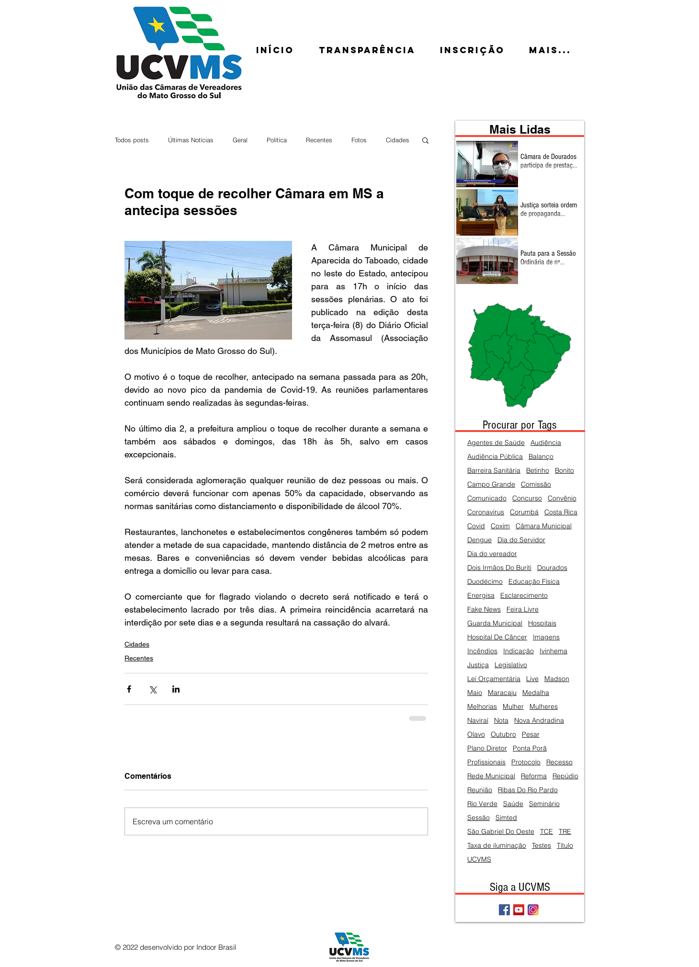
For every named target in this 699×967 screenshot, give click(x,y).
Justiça (478, 665)
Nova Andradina (539, 721)
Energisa (481, 596)
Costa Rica (560, 512)
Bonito (564, 470)
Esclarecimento (524, 596)
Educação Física (534, 582)
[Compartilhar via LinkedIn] (175, 689)
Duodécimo (485, 582)
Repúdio (565, 776)
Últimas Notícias (191, 140)
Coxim (500, 526)
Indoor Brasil (216, 947)
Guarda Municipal (494, 623)
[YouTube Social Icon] (518, 909)
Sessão (478, 818)
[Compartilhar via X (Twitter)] (152, 689)
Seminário (544, 804)
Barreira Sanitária (493, 470)
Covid (476, 526)
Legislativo (511, 665)
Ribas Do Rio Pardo (528, 790)
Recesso (559, 762)
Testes (541, 846)
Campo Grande (491, 484)
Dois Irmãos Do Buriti (499, 568)
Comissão (536, 484)
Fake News (484, 609)
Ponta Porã (530, 748)
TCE (546, 832)
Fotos (359, 140)
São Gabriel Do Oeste (500, 832)
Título (565, 846)
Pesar (531, 734)
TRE (565, 832)
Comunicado (487, 498)
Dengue (479, 540)
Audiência (545, 443)
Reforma (534, 776)
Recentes (319, 140)
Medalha (535, 693)
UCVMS (479, 859)
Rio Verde (482, 804)
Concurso (527, 498)
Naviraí (477, 721)
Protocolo (526, 762)
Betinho (537, 470)
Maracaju (502, 693)
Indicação (518, 651)
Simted (506, 818)
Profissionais (486, 762)
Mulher (513, 707)
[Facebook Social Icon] (504, 909)
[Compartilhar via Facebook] (129, 689)
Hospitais (542, 623)
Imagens (546, 637)
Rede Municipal (491, 776)
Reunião (479, 790)
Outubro (503, 734)
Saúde (513, 804)
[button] (425, 140)
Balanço (541, 457)
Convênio (562, 498)
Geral (240, 140)
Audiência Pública (495, 457)
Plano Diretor (487, 748)
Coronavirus (485, 512)
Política (277, 140)
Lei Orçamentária (493, 679)
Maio (474, 693)
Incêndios (482, 651)
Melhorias (482, 707)
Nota (501, 721)
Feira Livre (523, 609)
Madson (556, 679)
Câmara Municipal (544, 526)
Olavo (476, 734)
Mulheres (544, 707)
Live (532, 679)
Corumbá (524, 512)
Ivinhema (553, 651)
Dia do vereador (492, 554)
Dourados (552, 568)
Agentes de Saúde (496, 443)
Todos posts (132, 140)
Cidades (397, 140)
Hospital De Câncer (497, 637)
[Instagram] (533, 909)
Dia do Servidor (521, 540)
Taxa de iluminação (496, 846)
